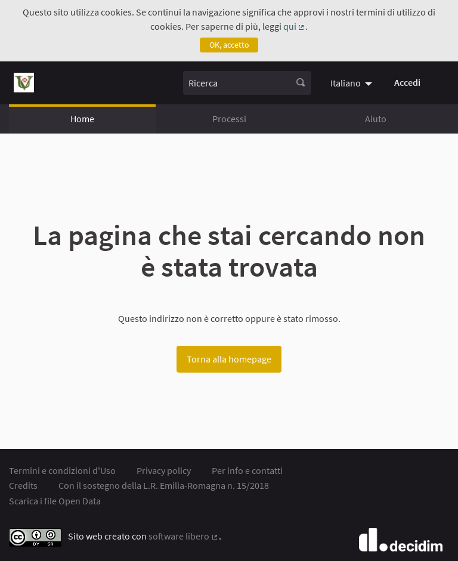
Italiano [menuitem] (345, 83)
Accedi (407, 82)
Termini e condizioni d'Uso (62, 470)
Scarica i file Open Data (55, 501)
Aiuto (375, 119)
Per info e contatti (247, 470)
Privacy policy (164, 470)
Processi (229, 119)
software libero (183, 536)
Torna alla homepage (229, 359)
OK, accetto (229, 44)
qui (294, 26)
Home (82, 119)
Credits (23, 485)
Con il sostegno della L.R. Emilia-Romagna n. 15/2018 (163, 485)
